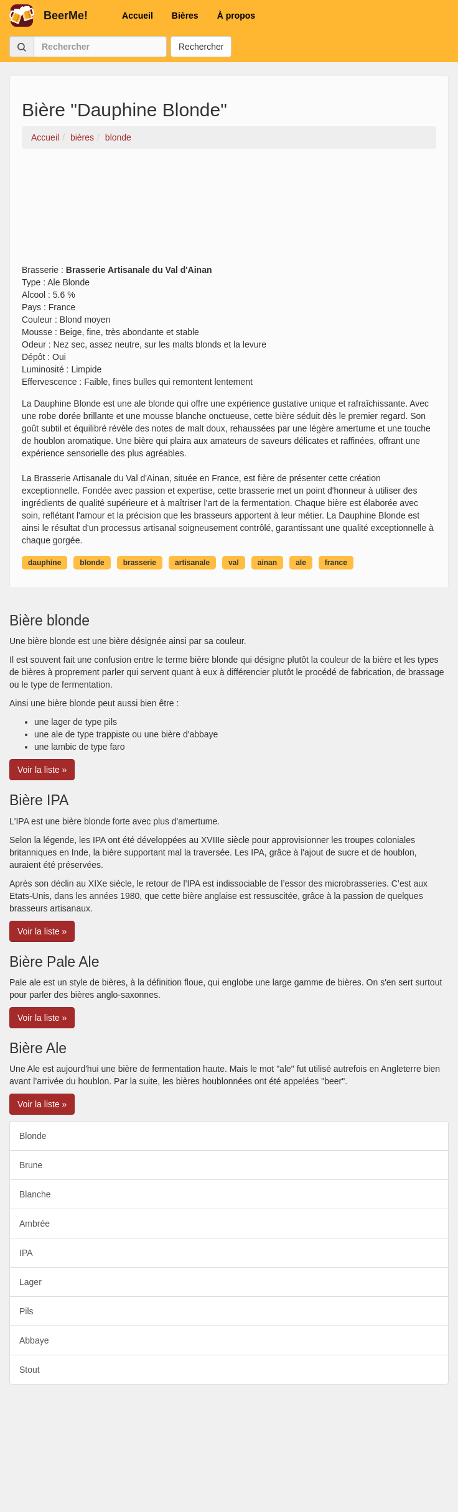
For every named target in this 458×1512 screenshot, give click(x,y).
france (336, 562)
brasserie (139, 562)
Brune (30, 1165)
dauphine (44, 562)
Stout (29, 1370)
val (233, 562)
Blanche (35, 1194)
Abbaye (34, 1340)
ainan (267, 562)
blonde (92, 562)
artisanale (192, 562)
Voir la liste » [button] (42, 770)
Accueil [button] (137, 16)
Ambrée (34, 1223)
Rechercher (201, 47)
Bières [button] (185, 16)
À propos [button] (236, 16)
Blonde (33, 1136)
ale (301, 562)
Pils (26, 1311)
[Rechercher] (100, 46)
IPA (26, 1253)
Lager (30, 1282)
